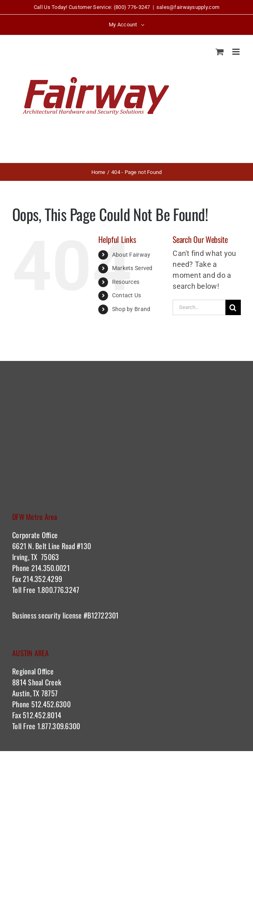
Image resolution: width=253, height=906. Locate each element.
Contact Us (126, 295)
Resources (125, 282)
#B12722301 (102, 615)
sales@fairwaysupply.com (187, 7)
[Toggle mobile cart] (220, 51)
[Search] (233, 307)
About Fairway (131, 254)
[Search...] (199, 307)
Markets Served (132, 268)
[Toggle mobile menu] (236, 51)
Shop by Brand (131, 309)
